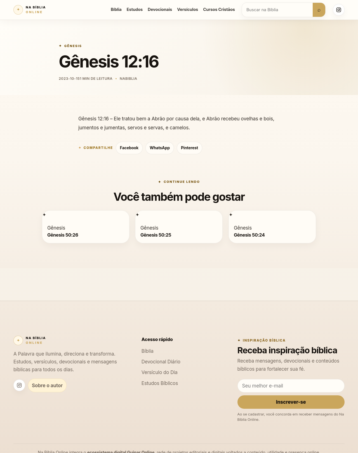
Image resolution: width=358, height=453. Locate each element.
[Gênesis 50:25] (137, 215)
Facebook (129, 147)
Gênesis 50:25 (155, 234)
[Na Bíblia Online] (29, 10)
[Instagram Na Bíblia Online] (339, 10)
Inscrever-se (291, 402)
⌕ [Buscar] (319, 9)
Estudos (135, 9)
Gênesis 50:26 (62, 234)
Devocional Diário (161, 362)
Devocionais (160, 9)
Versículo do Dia (160, 372)
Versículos (187, 9)
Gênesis (73, 46)
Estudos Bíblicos (160, 383)
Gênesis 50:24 (249, 234)
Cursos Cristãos (219, 9)
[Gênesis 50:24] (231, 215)
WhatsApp (160, 147)
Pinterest (189, 147)
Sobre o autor (47, 385)
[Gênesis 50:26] (44, 215)
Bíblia (116, 9)
